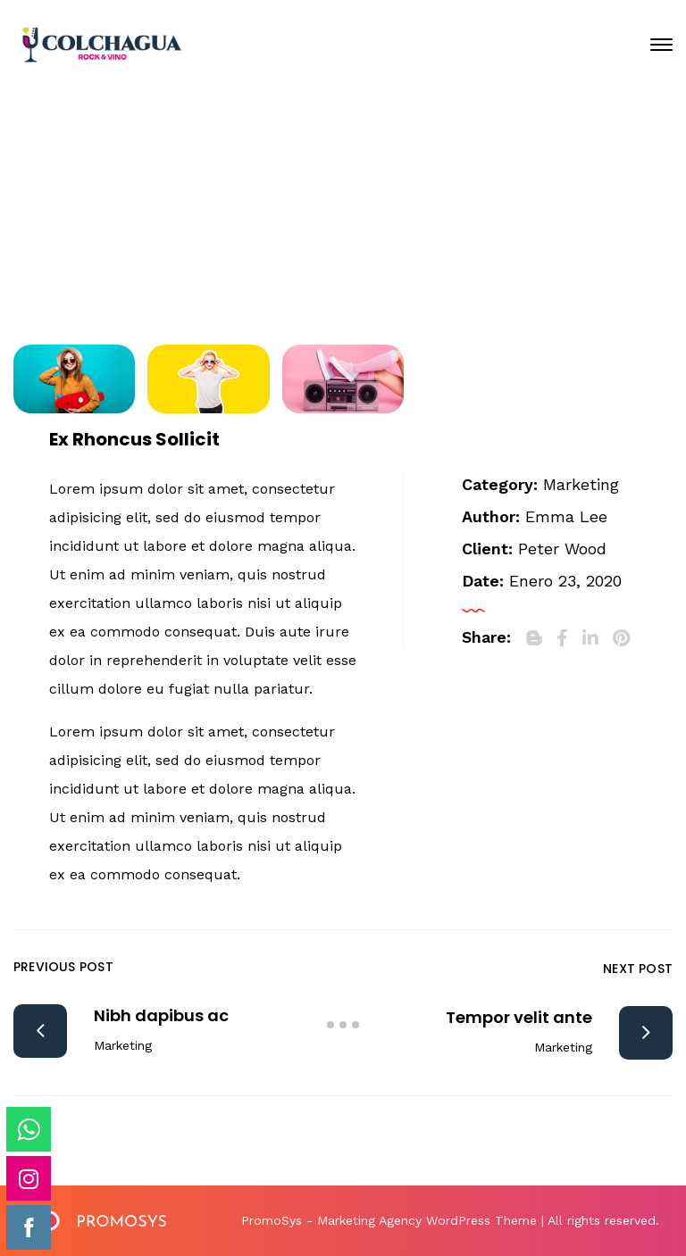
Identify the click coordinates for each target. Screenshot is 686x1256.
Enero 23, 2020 (357, 187)
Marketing (581, 484)
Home (160, 252)
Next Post (638, 968)
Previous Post (63, 967)
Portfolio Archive (296, 252)
